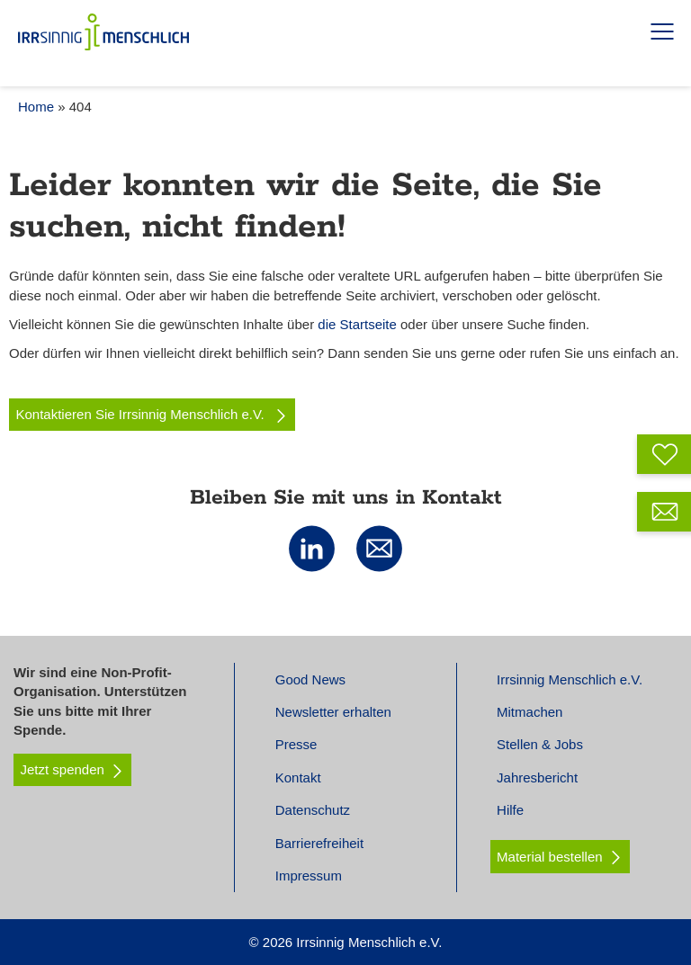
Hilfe (510, 810)
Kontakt (298, 777)
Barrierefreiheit (319, 843)
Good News (310, 679)
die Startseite (357, 324)
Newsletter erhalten (333, 711)
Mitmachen (529, 711)
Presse (296, 744)
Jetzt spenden (73, 770)
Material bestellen (550, 856)
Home (36, 106)
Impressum (308, 875)
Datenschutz (312, 810)
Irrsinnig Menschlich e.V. (569, 679)
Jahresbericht (537, 777)
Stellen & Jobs (540, 744)
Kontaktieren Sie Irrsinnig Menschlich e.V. (152, 415)
